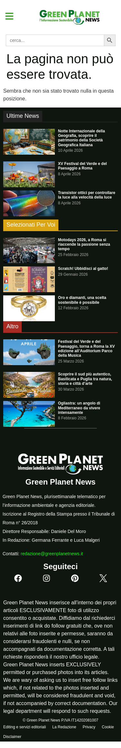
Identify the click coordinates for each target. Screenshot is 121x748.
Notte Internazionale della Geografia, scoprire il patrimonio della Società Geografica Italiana (81, 138)
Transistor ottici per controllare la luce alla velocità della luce (86, 195)
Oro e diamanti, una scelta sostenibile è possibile (82, 299)
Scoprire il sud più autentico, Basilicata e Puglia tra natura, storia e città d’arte (85, 379)
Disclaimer (12, 736)
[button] (7, 16)
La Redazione (64, 727)
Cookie (108, 727)
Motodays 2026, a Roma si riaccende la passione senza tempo (84, 244)
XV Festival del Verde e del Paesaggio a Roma (82, 165)
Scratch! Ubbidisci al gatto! (83, 268)
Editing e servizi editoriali (24, 727)
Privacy (89, 727)
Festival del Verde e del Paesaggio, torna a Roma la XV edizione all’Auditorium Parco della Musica (86, 348)
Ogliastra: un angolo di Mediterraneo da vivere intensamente (79, 408)
